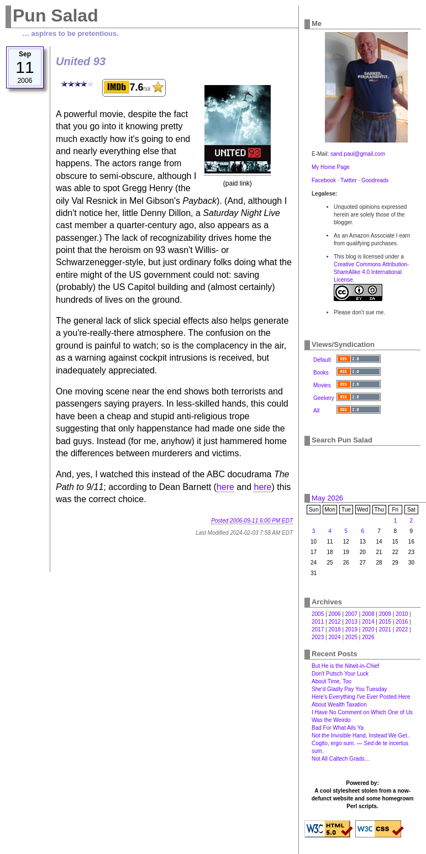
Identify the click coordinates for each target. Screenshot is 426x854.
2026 (368, 637)
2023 (318, 637)
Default (322, 360)
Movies (322, 385)
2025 (351, 637)
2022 (402, 629)
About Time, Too (331, 681)
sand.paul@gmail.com (357, 154)
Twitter (348, 180)
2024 (334, 637)
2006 (334, 614)
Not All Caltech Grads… (341, 759)
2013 (351, 622)
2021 (385, 629)
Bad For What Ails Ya (338, 728)
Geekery (323, 398)
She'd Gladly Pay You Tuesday (349, 689)
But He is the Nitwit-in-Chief (345, 666)
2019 (351, 629)
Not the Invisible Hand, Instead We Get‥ (361, 735)
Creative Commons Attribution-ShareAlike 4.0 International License (371, 272)
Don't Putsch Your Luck (340, 674)
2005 (318, 614)
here (225, 487)
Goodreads (374, 180)
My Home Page (331, 167)
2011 (318, 622)
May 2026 (327, 498)
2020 (368, 629)
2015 (385, 622)
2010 (402, 614)
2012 (334, 622)
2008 (368, 614)
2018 (334, 629)
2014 (368, 622)
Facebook (324, 180)
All (316, 411)
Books (321, 373)
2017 (318, 629)
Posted (252, 521)
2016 (402, 622)
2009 (385, 614)
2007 (351, 614)
